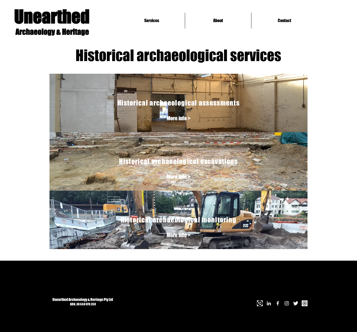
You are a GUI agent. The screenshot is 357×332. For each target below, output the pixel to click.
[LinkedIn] (269, 303)
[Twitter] (296, 303)
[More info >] (178, 118)
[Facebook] (278, 303)
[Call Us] (260, 303)
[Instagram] (287, 303)
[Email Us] (305, 303)
